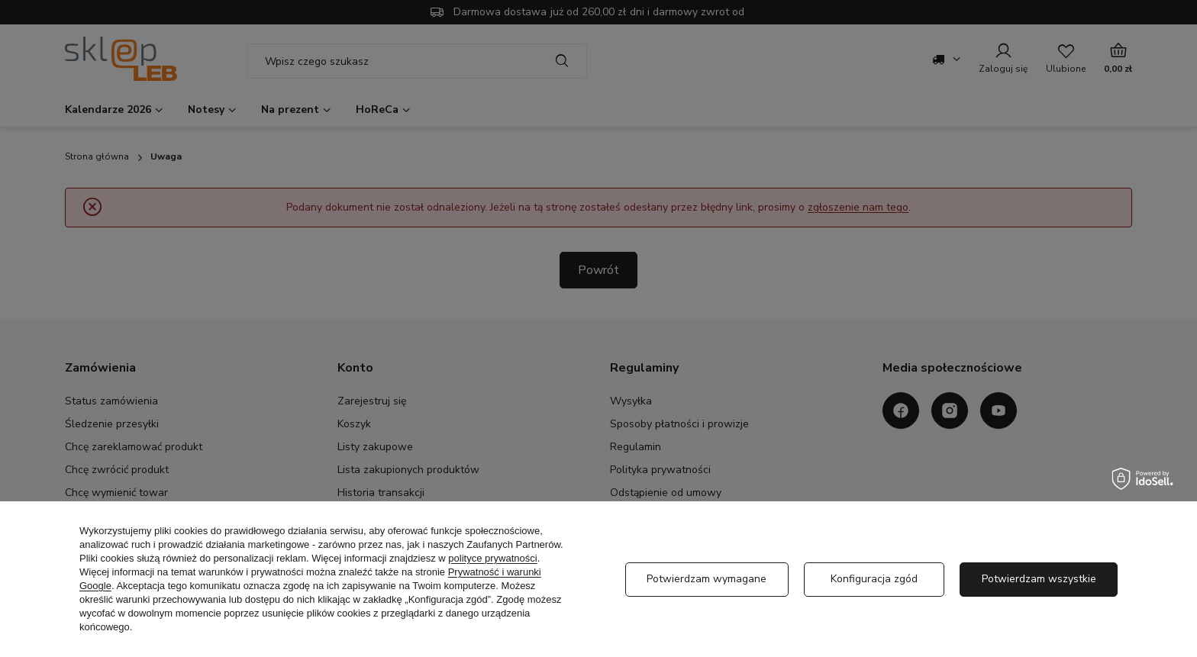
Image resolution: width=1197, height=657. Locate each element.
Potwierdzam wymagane (706, 579)
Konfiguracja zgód (874, 579)
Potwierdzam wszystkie (1039, 579)
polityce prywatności (492, 558)
